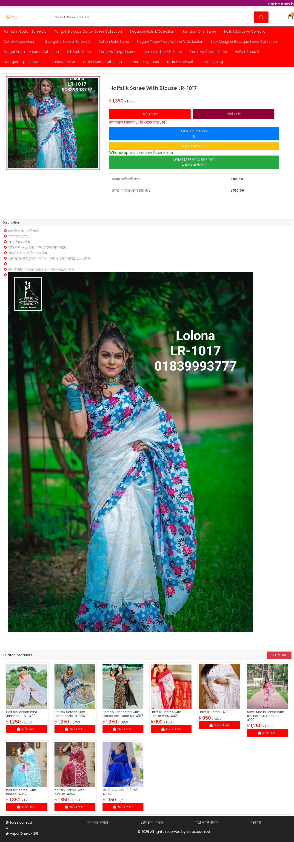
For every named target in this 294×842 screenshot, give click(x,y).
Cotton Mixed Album (20, 41)
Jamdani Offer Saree (199, 31)
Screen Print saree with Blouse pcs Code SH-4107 (123, 714)
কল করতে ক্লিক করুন (194, 133)
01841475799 (194, 146)
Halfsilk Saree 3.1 (247, 51)
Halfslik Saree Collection (102, 62)
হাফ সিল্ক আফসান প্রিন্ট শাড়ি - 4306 (122, 792)
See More (279, 655)
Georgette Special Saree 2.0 (67, 41)
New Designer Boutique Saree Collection (244, 41)
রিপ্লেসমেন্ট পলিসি (206, 822)
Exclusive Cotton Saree (208, 51)
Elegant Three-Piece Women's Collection (170, 41)
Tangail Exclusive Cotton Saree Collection (88, 31)
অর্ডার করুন (150, 113)
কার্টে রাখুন (234, 113)
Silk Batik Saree (79, 51)
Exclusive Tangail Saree (117, 51)
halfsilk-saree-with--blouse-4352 (23, 792)
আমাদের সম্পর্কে (97, 822)
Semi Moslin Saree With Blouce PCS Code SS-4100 (265, 716)
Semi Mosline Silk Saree (163, 51)
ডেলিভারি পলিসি (151, 822)
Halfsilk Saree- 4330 (215, 712)
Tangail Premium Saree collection (31, 51)
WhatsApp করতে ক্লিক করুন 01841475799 (194, 162)
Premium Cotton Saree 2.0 (24, 31)
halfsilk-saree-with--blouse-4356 (71, 792)
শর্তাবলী (256, 822)
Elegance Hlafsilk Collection (152, 31)
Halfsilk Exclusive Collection (246, 31)
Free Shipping (212, 62)
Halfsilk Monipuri (180, 62)
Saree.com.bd (63, 62)
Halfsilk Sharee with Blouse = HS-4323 (166, 714)
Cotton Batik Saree (113, 41)
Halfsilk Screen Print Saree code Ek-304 (70, 714)
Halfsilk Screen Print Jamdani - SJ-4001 (21, 714)
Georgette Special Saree (23, 62)
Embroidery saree (144, 62)
